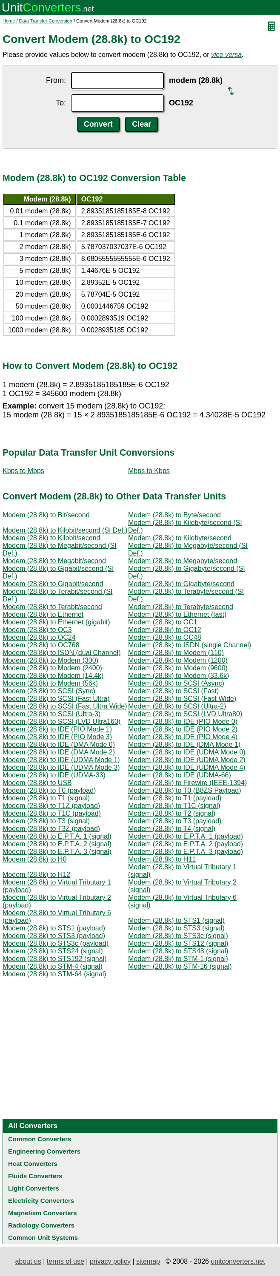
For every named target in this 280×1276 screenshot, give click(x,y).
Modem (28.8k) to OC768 (41, 645)
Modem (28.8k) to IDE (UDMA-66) (179, 775)
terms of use (65, 1261)
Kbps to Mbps (23, 470)
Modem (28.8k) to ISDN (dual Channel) (61, 652)
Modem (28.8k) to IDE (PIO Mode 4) (182, 736)
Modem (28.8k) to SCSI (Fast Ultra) (56, 698)
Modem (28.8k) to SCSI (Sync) (49, 691)
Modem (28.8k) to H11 (162, 859)
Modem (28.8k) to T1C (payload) (52, 813)
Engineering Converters (44, 1151)
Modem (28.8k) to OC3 (37, 629)
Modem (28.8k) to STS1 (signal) (176, 920)
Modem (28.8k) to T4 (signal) (171, 828)
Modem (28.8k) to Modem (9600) (178, 668)
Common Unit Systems (43, 1237)
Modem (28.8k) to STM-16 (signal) (180, 966)
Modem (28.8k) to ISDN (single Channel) (189, 645)
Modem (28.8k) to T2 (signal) (171, 813)
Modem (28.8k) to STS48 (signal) (178, 951)
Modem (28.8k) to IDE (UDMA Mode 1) (61, 759)
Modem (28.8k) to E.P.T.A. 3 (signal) (57, 851)
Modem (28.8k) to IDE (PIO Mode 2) (182, 729)
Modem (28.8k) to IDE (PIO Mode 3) (57, 736)
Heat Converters (32, 1163)
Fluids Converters (35, 1176)
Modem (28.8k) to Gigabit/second (53, 583)
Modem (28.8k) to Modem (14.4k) (53, 675)
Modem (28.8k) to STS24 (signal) (53, 951)
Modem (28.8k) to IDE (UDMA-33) (54, 775)
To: (61, 103)
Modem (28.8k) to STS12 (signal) (178, 943)
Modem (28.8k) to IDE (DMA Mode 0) (59, 744)
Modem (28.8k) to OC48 (164, 637)
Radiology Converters (41, 1225)
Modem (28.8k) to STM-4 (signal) (53, 966)
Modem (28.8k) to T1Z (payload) (51, 805)
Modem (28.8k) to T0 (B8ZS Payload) (184, 790)
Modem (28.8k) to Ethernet (43, 614)
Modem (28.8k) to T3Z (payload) (51, 828)
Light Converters (33, 1188)
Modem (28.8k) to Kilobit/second (51, 538)
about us (28, 1261)
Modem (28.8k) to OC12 (164, 629)
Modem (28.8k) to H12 (36, 874)
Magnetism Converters (42, 1212)
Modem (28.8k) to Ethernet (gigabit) (56, 622)
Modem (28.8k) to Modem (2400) (52, 668)
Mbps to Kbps (149, 470)
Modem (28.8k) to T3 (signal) (46, 821)
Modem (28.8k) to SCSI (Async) (176, 683)
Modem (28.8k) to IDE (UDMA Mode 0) (187, 752)
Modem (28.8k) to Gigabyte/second (181, 583)
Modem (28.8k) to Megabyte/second (182, 560)
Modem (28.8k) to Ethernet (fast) (177, 614)
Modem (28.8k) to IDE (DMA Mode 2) (59, 752)
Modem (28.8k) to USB (37, 782)
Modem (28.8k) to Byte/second (174, 515)
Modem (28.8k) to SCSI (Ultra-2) (177, 706)
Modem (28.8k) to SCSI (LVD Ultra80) (185, 713)
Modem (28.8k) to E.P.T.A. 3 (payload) (185, 851)
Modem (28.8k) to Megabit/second (54, 560)
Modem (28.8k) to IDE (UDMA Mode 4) (187, 767)
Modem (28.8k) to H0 (34, 859)
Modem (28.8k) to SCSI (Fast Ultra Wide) (65, 706)
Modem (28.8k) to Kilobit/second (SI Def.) (65, 530)
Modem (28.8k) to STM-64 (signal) (54, 974)
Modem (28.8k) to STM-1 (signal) (178, 958)
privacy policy (110, 1261)
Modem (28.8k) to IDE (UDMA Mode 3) (61, 767)
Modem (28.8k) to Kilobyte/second (179, 538)
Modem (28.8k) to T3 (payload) (174, 821)
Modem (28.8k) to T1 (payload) (174, 798)
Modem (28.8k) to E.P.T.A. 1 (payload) (185, 836)
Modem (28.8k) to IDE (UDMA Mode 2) (187, 759)
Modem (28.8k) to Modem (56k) (50, 683)
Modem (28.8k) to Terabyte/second (180, 606)
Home (9, 20)
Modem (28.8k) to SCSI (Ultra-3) (51, 713)
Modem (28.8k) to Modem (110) (176, 652)
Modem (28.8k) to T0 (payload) (49, 790)
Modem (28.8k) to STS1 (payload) (54, 928)
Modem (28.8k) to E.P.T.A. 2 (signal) (57, 844)
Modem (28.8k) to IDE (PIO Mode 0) (182, 721)
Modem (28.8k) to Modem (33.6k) (178, 675)
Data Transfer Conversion (45, 20)
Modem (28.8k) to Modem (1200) (178, 660)
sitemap (148, 1261)
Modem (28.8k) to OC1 (162, 622)
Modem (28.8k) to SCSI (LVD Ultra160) (61, 721)
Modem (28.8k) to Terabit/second (52, 606)
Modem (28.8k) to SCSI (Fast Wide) (182, 698)
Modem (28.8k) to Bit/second (46, 515)
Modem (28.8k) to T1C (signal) (174, 805)
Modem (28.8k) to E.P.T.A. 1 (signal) (57, 836)
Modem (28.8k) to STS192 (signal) (55, 958)
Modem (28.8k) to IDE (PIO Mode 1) (57, 729)
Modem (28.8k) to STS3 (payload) (54, 935)
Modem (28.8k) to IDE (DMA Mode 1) (184, 744)
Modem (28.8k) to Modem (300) (50, 660)
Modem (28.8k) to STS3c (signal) (178, 935)
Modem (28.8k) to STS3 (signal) (176, 928)
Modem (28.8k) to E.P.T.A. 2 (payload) (185, 844)
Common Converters (39, 1139)
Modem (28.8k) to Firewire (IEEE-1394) (187, 782)
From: (56, 80)
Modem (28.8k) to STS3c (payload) (56, 943)
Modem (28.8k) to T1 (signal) (46, 798)
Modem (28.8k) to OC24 (39, 637)
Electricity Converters (41, 1200)
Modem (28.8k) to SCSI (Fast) (173, 691)
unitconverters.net (238, 1261)
